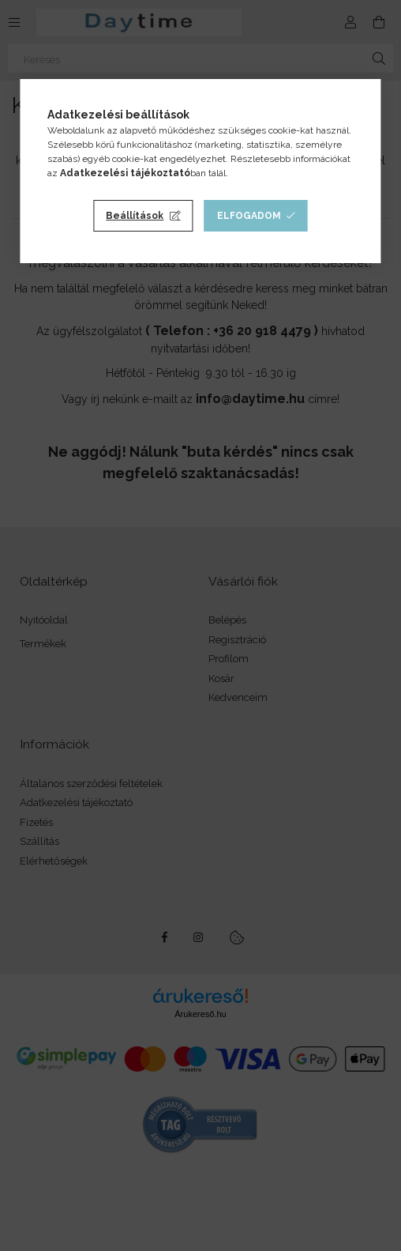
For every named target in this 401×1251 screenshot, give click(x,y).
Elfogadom (249, 215)
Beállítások (134, 215)
